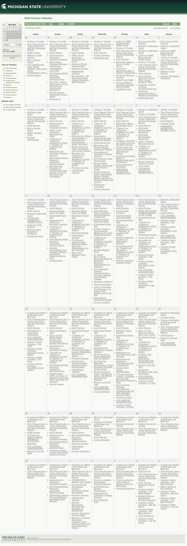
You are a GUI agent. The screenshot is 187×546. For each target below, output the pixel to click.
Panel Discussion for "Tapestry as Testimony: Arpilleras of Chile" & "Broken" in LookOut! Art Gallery (125, 252)
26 (7, 29)
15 (20, 33)
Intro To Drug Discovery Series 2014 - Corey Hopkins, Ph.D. (146, 79)
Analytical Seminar (147, 159)
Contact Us (35, 538)
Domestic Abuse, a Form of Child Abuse (125, 64)
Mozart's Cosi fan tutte (102, 383)
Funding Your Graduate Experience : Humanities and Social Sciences (146, 358)
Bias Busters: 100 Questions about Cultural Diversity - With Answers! (81, 79)
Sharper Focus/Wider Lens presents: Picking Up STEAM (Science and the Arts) (58, 253)
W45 (4, 31)
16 (7, 35)
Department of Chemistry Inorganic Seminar (58, 57)
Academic (9, 71)
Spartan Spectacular (33, 138)
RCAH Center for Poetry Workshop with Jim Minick (102, 356)
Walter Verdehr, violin (34, 134)
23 (7, 38)
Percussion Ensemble (99, 185)
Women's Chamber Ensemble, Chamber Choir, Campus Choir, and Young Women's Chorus (81, 523)
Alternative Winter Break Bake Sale (125, 124)
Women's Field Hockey (34, 56)
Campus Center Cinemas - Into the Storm (147, 504)
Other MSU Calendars (13, 107)
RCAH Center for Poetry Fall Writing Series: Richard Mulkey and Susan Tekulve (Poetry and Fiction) (103, 177)
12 (13, 33)
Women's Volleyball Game (147, 47)
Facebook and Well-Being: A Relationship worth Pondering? (125, 159)
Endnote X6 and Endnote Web (79, 65)
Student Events (11, 95)
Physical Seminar (80, 69)
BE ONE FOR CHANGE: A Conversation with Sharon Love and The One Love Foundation (58, 171)
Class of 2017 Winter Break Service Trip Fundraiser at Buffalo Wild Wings (58, 339)
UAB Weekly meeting (78, 72)
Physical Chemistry (125, 488)
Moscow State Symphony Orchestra (34, 232)
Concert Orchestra (81, 451)
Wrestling (31, 444)
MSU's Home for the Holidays (168, 488)
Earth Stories (33, 53)
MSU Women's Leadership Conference (34, 333)
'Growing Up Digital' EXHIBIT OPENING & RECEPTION (35, 438)
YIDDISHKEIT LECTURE (55, 70)
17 (9, 35)
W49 (4, 40)
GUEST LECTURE (124, 80)
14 (18, 33)
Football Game (168, 123)
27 (9, 29)
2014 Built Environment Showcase (144, 130)
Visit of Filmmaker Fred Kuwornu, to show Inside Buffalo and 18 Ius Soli (102, 291)
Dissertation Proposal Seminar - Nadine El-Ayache (103, 138)
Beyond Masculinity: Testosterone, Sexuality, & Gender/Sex (78, 506)
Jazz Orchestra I (146, 516)
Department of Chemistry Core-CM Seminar (125, 354)
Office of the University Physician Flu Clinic (78, 58)
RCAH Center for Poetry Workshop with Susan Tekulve (81, 149)
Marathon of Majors (103, 282)
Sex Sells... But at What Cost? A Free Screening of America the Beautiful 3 (58, 86)
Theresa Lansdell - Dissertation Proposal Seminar (103, 482)
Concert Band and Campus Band (80, 514)
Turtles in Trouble (35, 41)
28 (11, 29)
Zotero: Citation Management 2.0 (146, 142)
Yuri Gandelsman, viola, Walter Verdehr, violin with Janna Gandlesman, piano (36, 69)
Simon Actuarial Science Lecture (146, 162)
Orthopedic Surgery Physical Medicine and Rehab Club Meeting (59, 498)
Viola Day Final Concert (34, 226)
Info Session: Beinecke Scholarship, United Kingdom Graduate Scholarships (103, 365)
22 (20, 35)
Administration (10, 73)
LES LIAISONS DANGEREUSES (146, 271)
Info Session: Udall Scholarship (103, 160)
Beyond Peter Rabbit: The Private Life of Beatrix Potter (103, 166)
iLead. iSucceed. (146, 237)
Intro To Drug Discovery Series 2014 (146, 485)
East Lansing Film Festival (147, 42)
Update (12, 58)
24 (9, 38)
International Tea (102, 143)
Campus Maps (10, 110)
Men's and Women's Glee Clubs (79, 255)
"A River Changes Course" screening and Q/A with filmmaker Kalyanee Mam (125, 378)
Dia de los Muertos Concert (125, 76)
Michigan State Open (34, 113)
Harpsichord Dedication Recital (103, 299)
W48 (4, 38)
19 (13, 35)
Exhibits (8, 85)
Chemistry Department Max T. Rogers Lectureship (125, 71)
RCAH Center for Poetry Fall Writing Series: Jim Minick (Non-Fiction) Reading (103, 376)
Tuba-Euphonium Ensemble (124, 166)
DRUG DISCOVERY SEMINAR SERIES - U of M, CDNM (147, 213)
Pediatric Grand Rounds (123, 332)
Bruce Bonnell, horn (101, 501)
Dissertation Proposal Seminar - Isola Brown (58, 64)
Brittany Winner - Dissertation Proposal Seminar (147, 498)
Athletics (8, 76)
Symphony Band (124, 397)
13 (16, 33)
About (28, 538)
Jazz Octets (144, 166)
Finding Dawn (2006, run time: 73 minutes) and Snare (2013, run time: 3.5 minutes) (58, 378)
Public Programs (11, 90)
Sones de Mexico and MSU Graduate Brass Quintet (125, 85)
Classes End (144, 471)
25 (11, 38)
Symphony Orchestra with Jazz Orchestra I (148, 372)
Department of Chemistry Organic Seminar (58, 153)
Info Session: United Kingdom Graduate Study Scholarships (79, 364)
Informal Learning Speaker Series (124, 261)
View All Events (11, 68)
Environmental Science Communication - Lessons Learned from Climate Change (102, 274)
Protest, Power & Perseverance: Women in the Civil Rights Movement (103, 232)
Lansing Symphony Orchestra (170, 77)
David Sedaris (34, 75)
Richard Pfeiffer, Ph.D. (102, 251)
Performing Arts (11, 87)
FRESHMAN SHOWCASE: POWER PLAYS (123, 171)
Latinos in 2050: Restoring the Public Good (124, 43)
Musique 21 (55, 99)
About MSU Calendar (13, 105)
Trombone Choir (35, 236)
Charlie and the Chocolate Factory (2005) (58, 94)
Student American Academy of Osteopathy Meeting (125, 240)
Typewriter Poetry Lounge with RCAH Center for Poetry (58, 452)
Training (8, 97)
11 (11, 33)
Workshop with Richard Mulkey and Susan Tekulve (103, 147)
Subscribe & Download (12, 56)
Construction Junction (122, 212)
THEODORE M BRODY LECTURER (81, 481)
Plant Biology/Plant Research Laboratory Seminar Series (58, 76)
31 (18, 29)
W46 (4, 33)
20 (16, 35)
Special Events (10, 92)
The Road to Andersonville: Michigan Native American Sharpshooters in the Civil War (80, 245)
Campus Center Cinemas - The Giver (145, 257)
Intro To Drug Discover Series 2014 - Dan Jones (146, 333)
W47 (4, 35)
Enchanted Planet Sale (58, 217)
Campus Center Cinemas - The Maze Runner (145, 491)
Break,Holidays (11, 78)
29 (13, 29)
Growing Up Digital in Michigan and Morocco (36, 315)
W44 (4, 29)
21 (18, 35)
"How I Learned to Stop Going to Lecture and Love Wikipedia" (125, 483)
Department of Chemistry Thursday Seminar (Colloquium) (125, 362)
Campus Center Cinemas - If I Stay (125, 406)
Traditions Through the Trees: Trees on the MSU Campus (125, 143)
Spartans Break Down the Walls (56, 212)
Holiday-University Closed (125, 425)
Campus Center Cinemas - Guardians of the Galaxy (146, 264)
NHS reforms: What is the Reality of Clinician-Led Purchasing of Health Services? (81, 140)
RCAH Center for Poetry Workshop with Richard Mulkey (124, 150)
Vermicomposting (102, 284)
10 (9, 33)
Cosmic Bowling (102, 55)
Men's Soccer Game (33, 61)
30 (16, 29)
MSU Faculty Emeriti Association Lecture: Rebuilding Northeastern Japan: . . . (81, 352)
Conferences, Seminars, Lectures (12, 81)
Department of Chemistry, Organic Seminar (103, 350)
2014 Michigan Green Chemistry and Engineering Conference (102, 214)
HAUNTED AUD (101, 58)
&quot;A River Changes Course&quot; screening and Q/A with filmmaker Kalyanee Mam (125, 390)
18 (11, 35)
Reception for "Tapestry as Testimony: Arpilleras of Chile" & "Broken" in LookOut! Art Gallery (81, 159)
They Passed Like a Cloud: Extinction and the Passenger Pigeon (36, 47)
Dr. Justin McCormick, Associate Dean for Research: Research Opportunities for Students (103, 261)
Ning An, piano (56, 384)
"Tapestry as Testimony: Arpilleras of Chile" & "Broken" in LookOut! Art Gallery (58, 144)
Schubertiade (55, 260)
